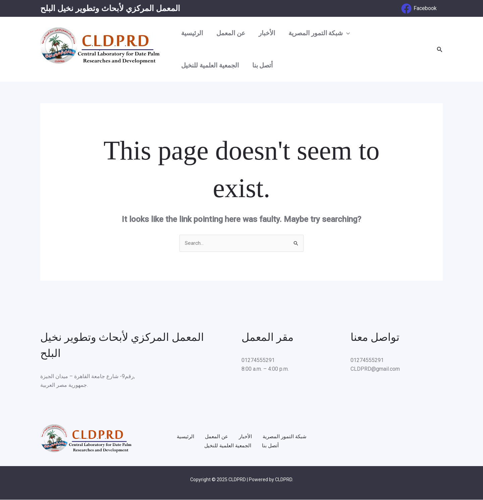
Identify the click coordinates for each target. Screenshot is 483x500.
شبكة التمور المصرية (317, 33)
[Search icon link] (440, 49)
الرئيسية (192, 33)
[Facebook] (419, 8)
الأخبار (265, 33)
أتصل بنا (261, 65)
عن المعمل (229, 33)
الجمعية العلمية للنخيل (209, 65)
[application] (343, 33)
